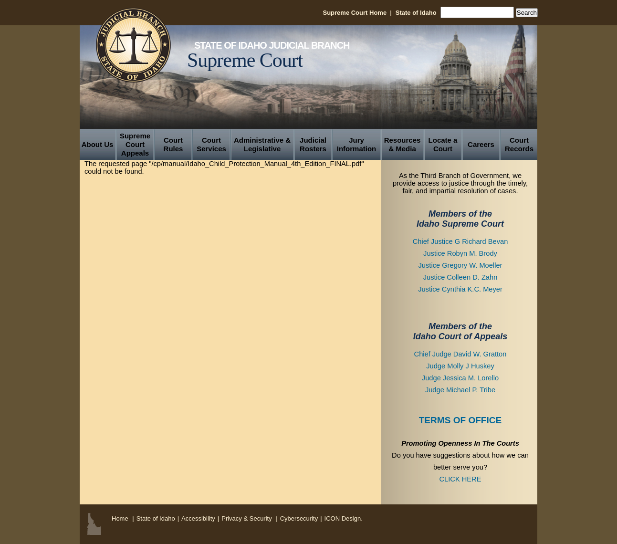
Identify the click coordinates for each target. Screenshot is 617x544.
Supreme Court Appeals (135, 144)
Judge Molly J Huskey (460, 366)
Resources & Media (402, 144)
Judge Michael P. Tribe (460, 390)
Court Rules (173, 144)
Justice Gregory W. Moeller (460, 265)
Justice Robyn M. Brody (460, 253)
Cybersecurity (299, 518)
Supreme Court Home (355, 12)
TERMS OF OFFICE (460, 420)
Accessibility (198, 518)
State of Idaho (416, 12)
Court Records (519, 144)
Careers (481, 144)
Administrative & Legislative (262, 144)
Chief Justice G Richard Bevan (460, 241)
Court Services (211, 144)
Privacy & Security (247, 518)
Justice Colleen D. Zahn (460, 277)
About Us (98, 144)
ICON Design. (343, 518)
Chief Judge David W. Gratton (460, 354)
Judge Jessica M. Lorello (460, 378)
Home (120, 518)
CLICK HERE (460, 479)
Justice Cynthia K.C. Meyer (460, 289)
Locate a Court (443, 144)
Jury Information (356, 144)
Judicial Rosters (313, 144)
